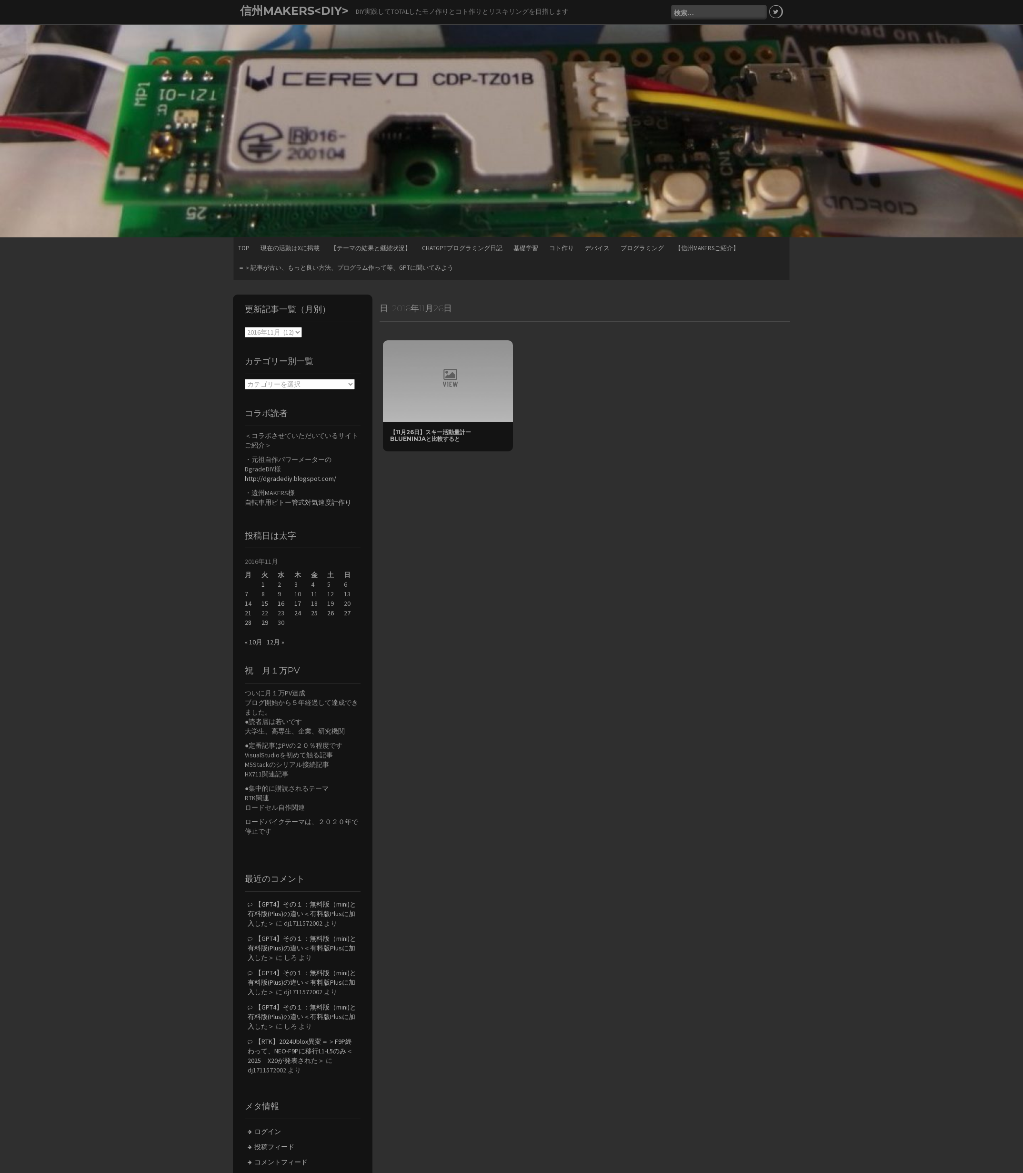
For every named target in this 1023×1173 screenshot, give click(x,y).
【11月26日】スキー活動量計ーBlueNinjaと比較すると (430, 435)
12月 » (275, 642)
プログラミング (642, 248)
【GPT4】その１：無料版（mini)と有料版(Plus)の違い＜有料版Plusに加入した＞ (302, 914)
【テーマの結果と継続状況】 (371, 248)
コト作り (561, 248)
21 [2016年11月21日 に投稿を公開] (248, 613)
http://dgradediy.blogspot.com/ (290, 478)
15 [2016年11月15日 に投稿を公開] (264, 603)
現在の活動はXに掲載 (290, 248)
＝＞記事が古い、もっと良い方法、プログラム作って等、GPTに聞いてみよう (345, 268)
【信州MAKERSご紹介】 (707, 248)
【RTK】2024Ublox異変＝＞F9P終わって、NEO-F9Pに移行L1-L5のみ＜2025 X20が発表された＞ (300, 1051)
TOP (244, 248)
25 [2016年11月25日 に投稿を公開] (314, 613)
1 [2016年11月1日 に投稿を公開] (263, 584)
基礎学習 (525, 248)
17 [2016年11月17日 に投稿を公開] (297, 603)
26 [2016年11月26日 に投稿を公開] (330, 613)
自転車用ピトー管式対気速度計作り (298, 502)
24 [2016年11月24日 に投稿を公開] (297, 613)
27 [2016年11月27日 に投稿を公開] (347, 613)
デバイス (597, 248)
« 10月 (253, 642)
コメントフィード (281, 1162)
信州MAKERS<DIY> (294, 11)
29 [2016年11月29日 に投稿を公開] (264, 622)
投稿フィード (274, 1146)
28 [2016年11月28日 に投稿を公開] (248, 622)
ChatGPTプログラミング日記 (462, 248)
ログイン (267, 1131)
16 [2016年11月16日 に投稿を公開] (281, 603)
